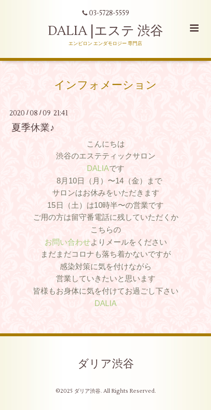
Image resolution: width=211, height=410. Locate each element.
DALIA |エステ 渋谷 (105, 31)
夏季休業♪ (33, 127)
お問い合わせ (67, 242)
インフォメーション (105, 85)
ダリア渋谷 (106, 364)
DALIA (98, 168)
